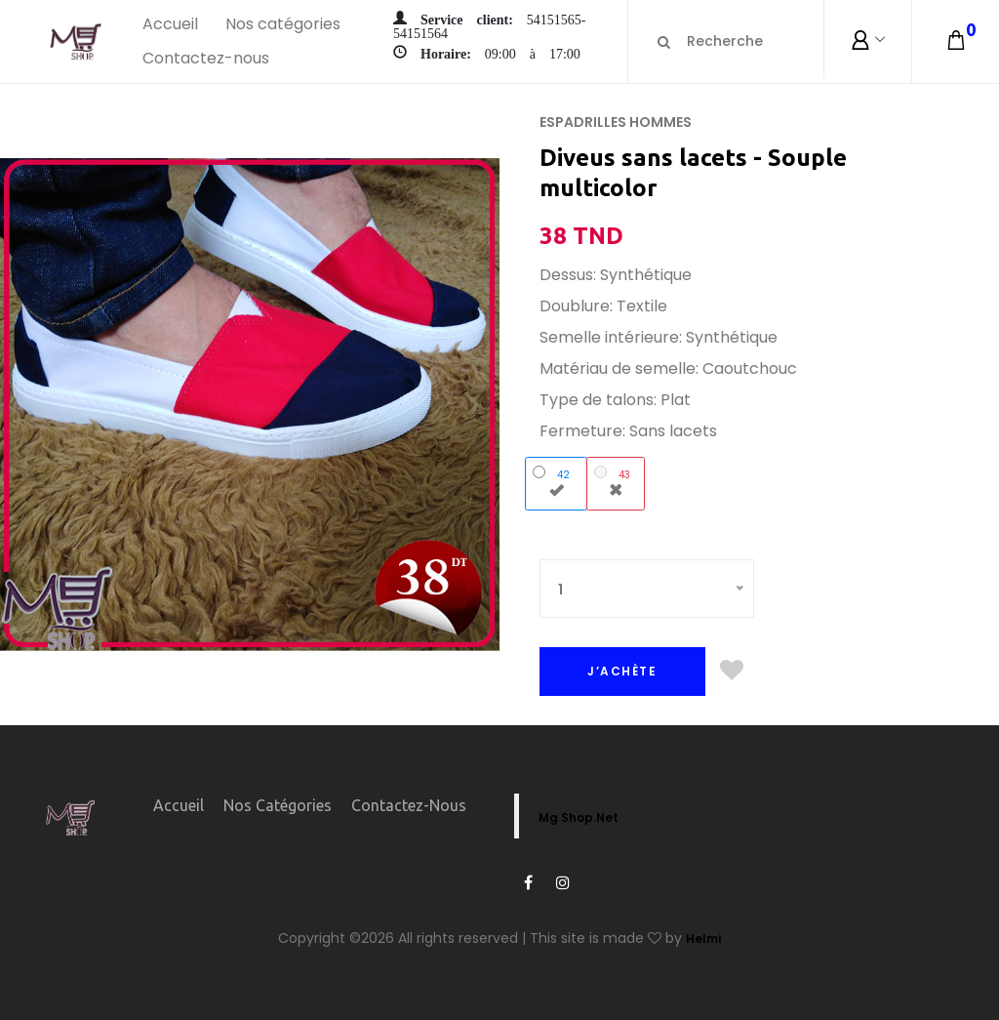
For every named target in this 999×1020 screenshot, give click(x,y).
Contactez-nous (205, 58)
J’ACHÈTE (622, 671)
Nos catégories (282, 24)
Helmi (703, 938)
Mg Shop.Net (579, 817)
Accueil (170, 24)
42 (556, 481)
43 (615, 481)
